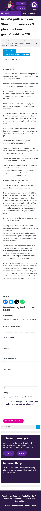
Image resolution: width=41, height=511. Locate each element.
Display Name (9, 337)
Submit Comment (13, 421)
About (4, 496)
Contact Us (19, 501)
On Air (34, 496)
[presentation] (19, 412)
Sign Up (8, 453)
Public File (26, 496)
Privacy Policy (29, 498)
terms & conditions (24, 404)
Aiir (34, 505)
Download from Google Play (29, 478)
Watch (21, 8)
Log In (21, 453)
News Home (10, 51)
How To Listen (14, 496)
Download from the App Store (11, 478)
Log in (7, 332)
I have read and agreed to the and (22, 402)
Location (7, 348)
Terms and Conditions (12, 498)
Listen (21, 3)
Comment (8, 369)
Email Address (9, 359)
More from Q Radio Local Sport (17, 55)
